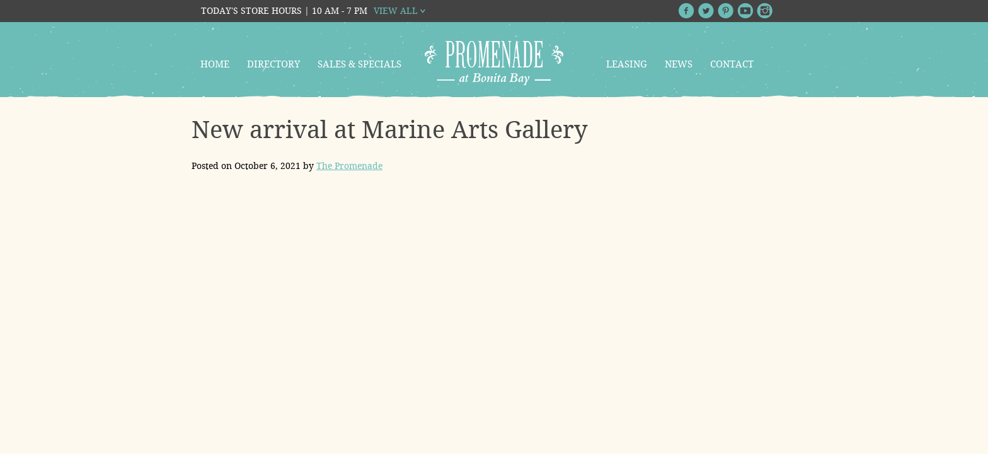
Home (214, 64)
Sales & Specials (359, 64)
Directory (273, 64)
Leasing (626, 64)
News (678, 64)
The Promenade (349, 166)
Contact (732, 64)
